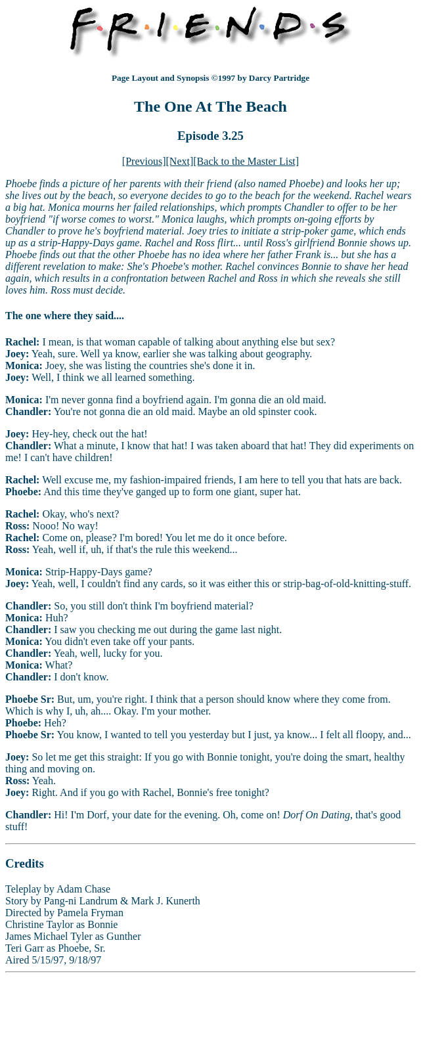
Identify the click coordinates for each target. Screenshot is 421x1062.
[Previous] (144, 161)
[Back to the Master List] (246, 161)
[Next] (180, 161)
